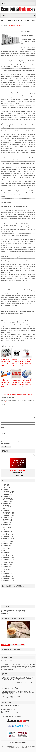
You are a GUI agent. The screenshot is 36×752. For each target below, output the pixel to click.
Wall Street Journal (29, 394)
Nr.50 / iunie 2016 (6, 572)
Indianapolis (32, 748)
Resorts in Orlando (13, 750)
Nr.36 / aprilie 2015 (6, 547)
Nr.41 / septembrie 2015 (7, 556)
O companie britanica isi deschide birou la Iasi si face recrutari (16, 699)
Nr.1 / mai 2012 (5, 486)
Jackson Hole (23, 750)
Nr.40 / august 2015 (6, 554)
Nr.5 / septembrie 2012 (7, 493)
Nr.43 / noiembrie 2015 (7, 560)
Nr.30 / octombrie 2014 (7, 537)
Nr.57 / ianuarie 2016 (7, 584)
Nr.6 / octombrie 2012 (7, 495)
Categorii (14, 647)
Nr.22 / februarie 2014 (7, 523)
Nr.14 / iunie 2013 (6, 509)
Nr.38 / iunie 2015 (6, 551)
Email (3, 429)
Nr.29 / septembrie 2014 (7, 535)
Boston (21, 748)
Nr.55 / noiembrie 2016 (7, 581)
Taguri (22, 647)
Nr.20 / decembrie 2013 (7, 519)
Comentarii (5, 647)
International (12, 25)
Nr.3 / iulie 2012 (5, 490)
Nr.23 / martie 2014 (6, 525)
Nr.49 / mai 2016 (5, 570)
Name (3, 423)
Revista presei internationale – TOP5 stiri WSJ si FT (5, 362)
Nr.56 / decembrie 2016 (7, 582)
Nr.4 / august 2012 (6, 491)
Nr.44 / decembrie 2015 (7, 561)
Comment (4, 404)
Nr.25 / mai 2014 (5, 528)
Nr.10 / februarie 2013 (7, 502)
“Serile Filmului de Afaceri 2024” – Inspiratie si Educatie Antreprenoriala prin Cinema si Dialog (17, 685)
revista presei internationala (17, 394)
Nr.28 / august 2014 (6, 533)
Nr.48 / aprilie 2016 (6, 568)
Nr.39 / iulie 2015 (5, 553)
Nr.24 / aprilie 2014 (6, 526)
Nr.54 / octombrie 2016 (7, 579)
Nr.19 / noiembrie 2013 (7, 518)
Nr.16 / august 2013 (6, 512)
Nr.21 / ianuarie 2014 (7, 521)
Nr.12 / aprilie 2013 (6, 505)
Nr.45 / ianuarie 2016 (7, 563)
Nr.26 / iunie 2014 (6, 530)
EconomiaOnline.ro (20, 745)
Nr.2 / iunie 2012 (5, 488)
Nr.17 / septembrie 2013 (7, 514)
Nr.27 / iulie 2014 (5, 532)
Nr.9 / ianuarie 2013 (6, 500)
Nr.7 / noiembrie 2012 (7, 497)
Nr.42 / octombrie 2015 (7, 558)
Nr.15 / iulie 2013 (5, 511)
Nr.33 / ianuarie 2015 (7, 542)
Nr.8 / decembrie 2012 (7, 498)
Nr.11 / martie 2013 (6, 504)
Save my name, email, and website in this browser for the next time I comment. (18, 445)
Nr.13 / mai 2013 (5, 507)
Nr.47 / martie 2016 (6, 567)
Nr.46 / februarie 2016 (7, 565)
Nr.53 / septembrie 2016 (7, 577)
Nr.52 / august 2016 (6, 575)
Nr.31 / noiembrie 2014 (7, 539)
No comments (20, 25)
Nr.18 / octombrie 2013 (7, 516)
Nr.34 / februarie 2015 (7, 544)
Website (3, 435)
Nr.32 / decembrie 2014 (7, 540)
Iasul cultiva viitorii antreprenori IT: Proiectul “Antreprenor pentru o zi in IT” (18, 690)
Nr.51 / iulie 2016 (5, 574)
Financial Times (5, 394)
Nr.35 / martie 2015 (6, 546)
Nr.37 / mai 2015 (5, 549)
